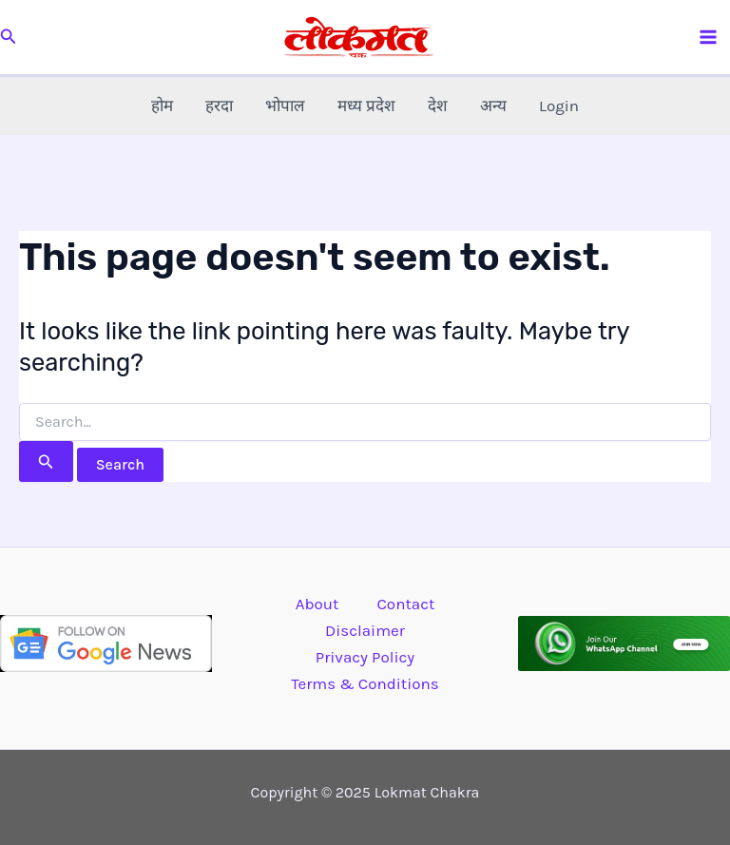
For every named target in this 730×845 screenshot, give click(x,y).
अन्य (493, 105)
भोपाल (285, 105)
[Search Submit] (46, 461)
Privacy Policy (365, 656)
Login (559, 105)
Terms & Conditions (365, 683)
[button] (8, 37)
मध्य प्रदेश (366, 105)
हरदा (219, 105)
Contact (405, 603)
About (317, 603)
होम (162, 105)
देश (438, 105)
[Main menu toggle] (709, 37)
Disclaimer (365, 630)
